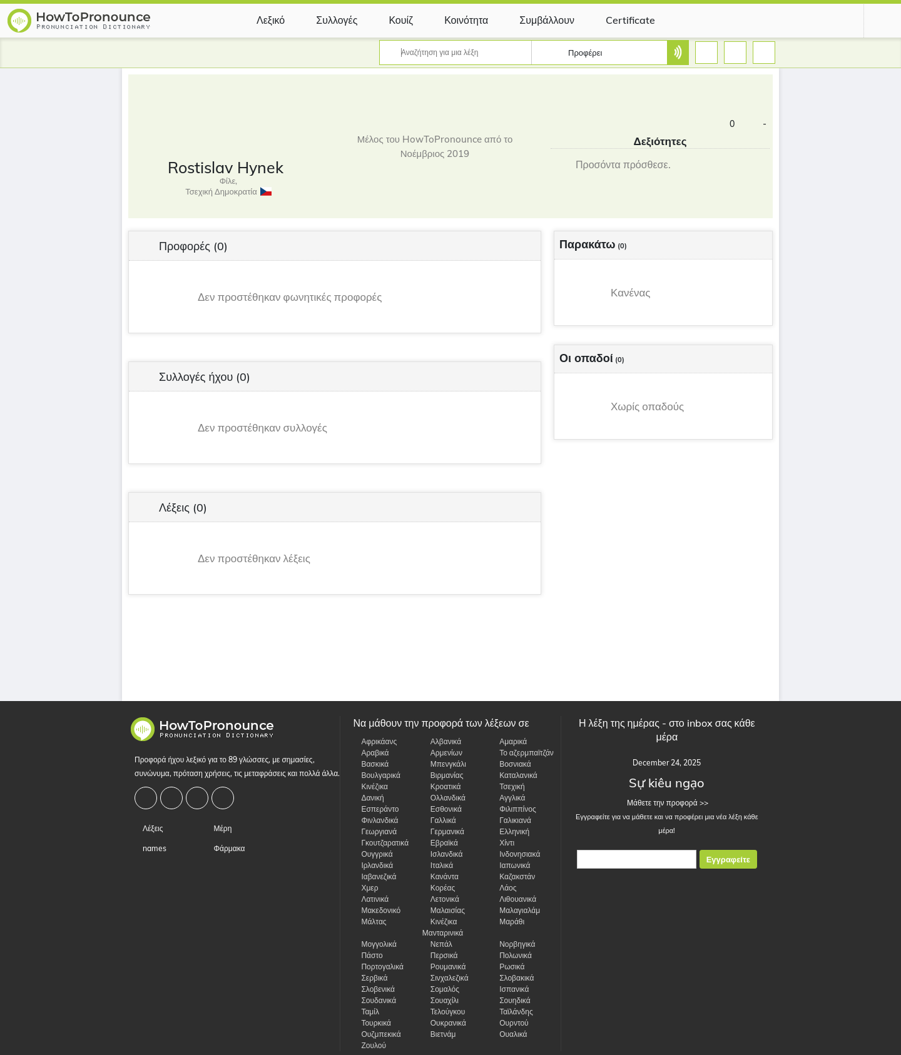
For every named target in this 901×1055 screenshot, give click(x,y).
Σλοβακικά (512, 977)
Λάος (503, 887)
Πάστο (367, 955)
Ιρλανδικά (373, 865)
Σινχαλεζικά (445, 977)
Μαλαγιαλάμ (515, 910)
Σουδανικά (374, 1000)
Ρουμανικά (444, 966)
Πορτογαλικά (378, 966)
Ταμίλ (366, 1011)
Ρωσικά (507, 966)
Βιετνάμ (439, 1034)
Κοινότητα (456, 20)
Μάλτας (369, 921)
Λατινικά (371, 899)
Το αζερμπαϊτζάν (522, 752)
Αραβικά (371, 752)
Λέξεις (149, 828)
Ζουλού (369, 1045)
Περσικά (440, 955)
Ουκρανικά (444, 1022)
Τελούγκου (444, 1011)
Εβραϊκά (440, 842)
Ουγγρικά (372, 854)
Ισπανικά (510, 989)
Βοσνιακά (511, 764)
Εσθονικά (442, 809)
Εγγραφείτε (728, 859)
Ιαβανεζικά (374, 876)
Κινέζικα (370, 786)
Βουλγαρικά (376, 775)
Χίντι (502, 842)
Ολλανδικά (444, 797)
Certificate (621, 20)
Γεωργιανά (375, 831)
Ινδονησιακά (515, 854)
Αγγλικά (508, 797)
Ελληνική (510, 831)
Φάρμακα (225, 848)
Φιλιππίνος (513, 809)
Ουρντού (510, 1022)
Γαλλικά (439, 820)
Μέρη (218, 828)
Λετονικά (440, 899)
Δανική (368, 797)
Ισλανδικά (442, 854)
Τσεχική (507, 786)
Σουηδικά (510, 1000)
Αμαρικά (509, 741)
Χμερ (365, 887)
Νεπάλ (437, 944)
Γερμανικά (443, 831)
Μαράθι (507, 921)
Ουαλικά (509, 1034)
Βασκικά (371, 764)
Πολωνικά (511, 955)
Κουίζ (391, 20)
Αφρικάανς (375, 741)
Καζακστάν (513, 876)
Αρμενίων (442, 752)
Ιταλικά (437, 865)
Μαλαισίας (443, 910)
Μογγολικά (375, 944)
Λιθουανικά (513, 899)
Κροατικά (441, 786)
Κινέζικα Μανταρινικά (442, 927)
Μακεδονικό (376, 910)
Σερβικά (370, 977)
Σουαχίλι (440, 1000)
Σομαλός (440, 989)
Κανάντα (440, 876)
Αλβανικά (441, 741)
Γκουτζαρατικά (381, 842)
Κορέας (438, 887)
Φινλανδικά (375, 820)
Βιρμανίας (443, 775)
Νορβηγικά (513, 944)
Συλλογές (327, 20)
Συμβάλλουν (537, 20)
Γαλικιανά (511, 820)
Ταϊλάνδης (512, 1011)
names (150, 848)
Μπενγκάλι (444, 764)
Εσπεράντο (376, 809)
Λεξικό (261, 20)
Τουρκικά (372, 1022)
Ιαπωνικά (510, 865)
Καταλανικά (514, 775)
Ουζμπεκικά (376, 1034)
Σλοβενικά (374, 989)
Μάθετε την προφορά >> (666, 802)
